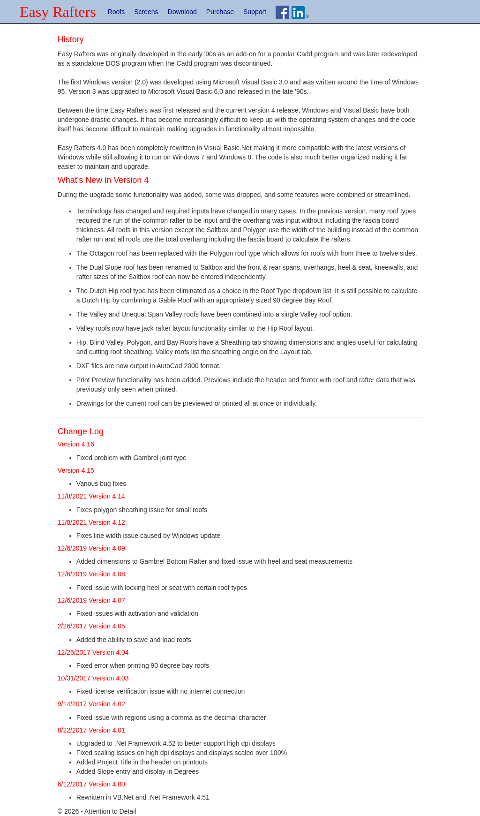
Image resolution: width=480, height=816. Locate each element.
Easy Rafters (58, 11)
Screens (146, 11)
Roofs (116, 11)
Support (254, 11)
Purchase (220, 11)
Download (182, 11)
